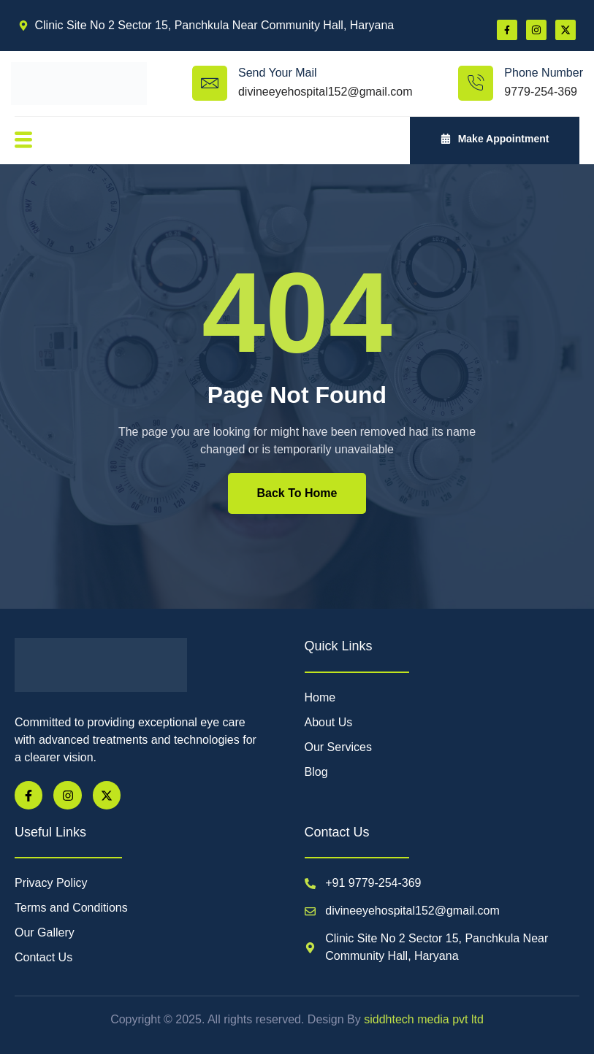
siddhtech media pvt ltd (422, 1019)
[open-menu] (23, 140)
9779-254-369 (540, 91)
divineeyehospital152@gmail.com (325, 91)
